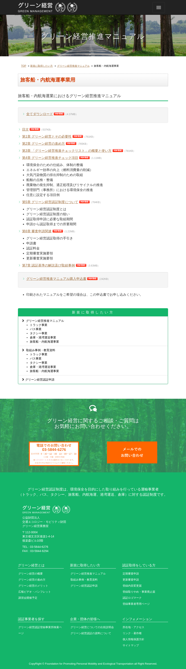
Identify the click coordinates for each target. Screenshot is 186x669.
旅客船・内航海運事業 (44, 341)
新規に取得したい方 (41, 65)
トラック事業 (38, 325)
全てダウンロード (39, 114)
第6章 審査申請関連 (37, 231)
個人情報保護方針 (133, 639)
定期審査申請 (131, 573)
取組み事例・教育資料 (40, 350)
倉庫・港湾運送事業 (43, 337)
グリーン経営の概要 (30, 573)
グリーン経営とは (31, 565)
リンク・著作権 (132, 633)
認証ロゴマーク (132, 597)
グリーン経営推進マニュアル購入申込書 (56, 278)
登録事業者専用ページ (136, 603)
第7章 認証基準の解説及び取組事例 (48, 265)
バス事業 (35, 329)
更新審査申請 (131, 579)
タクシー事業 (38, 333)
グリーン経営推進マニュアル (73, 65)
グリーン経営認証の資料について (90, 633)
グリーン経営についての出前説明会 (92, 627)
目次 (25, 129)
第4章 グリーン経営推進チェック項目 (50, 158)
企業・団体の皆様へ (85, 619)
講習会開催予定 (27, 597)
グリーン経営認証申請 (39, 379)
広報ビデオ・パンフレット (34, 591)
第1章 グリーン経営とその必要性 (47, 136)
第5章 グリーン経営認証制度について (50, 202)
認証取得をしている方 (139, 565)
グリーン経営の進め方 (31, 579)
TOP (23, 65)
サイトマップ (131, 645)
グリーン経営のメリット (33, 585)
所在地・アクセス (133, 627)
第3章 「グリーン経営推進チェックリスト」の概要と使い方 (67, 150)
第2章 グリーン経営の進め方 (43, 143)
